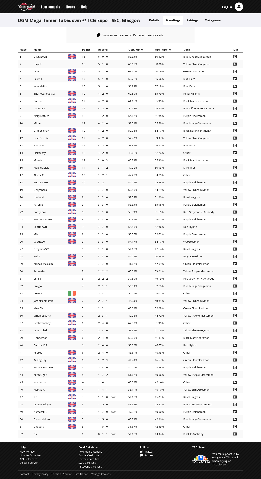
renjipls (38, 64)
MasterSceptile (43, 219)
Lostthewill (40, 226)
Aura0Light (40, 374)
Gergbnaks (40, 189)
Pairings (193, 20)
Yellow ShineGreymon (196, 64)
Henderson (40, 337)
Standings (172, 20)
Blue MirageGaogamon (197, 56)
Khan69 (38, 308)
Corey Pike (40, 212)
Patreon (147, 455)
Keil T (37, 256)
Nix (35, 434)
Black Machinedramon (196, 101)
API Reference (28, 459)
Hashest (39, 197)
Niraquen (39, 145)
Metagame (213, 20)
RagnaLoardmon (193, 256)
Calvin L (38, 79)
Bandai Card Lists (88, 455)
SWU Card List (87, 462)
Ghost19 (39, 426)
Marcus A (39, 389)
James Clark (40, 330)
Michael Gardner (43, 367)
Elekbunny (40, 152)
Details (154, 20)
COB (36, 71)
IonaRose (39, 108)
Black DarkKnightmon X (197, 130)
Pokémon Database (90, 451)
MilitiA (37, 123)
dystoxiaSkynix (42, 404)
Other (186, 152)
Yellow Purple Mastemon (198, 271)
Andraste (39, 271)
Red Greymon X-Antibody (198, 212)
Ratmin (38, 101)
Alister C (39, 175)
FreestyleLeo (42, 419)
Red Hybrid (190, 226)
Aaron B (38, 204)
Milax (37, 234)
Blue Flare (189, 79)
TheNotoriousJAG (44, 93)
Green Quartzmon (194, 71)
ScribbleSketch (42, 315)
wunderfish (40, 382)
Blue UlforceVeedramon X (198, 108)
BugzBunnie (41, 182)
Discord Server (29, 462)
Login (227, 7)
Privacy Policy (40, 473)
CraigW (38, 286)
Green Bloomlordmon (196, 263)
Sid (35, 397)
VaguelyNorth (42, 86)
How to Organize (30, 455)
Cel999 (38, 293)
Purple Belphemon (194, 182)
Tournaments (50, 7)
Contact (24, 473)
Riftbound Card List (90, 466)
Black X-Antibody (193, 434)
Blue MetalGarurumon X (197, 404)
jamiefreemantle (43, 300)
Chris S (38, 278)
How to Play (27, 451)
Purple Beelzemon (194, 116)
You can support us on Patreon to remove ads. (130, 35)
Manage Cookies (101, 473)
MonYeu (38, 160)
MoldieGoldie (41, 167)
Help (84, 7)
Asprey (38, 352)
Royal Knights (191, 93)
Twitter (147, 451)
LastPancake (41, 138)
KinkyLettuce (41, 116)
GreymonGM (41, 249)
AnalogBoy (40, 360)
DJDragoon (40, 56)
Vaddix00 (39, 241)
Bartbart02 (40, 345)
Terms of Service (61, 473)
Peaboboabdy (42, 323)
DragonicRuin (41, 130)
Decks (70, 7)
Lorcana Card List (88, 459)
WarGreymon (191, 241)
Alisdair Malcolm (43, 263)
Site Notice (81, 473)
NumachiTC (40, 411)
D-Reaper (189, 167)
